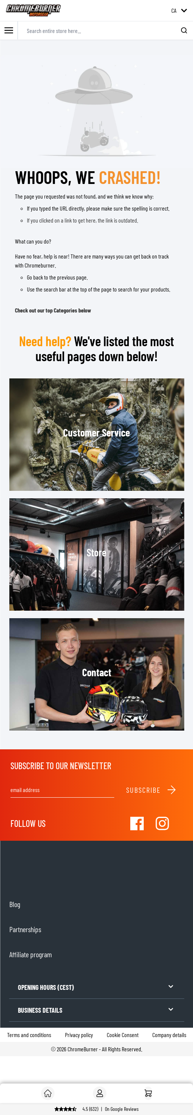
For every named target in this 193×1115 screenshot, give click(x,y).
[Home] (148, 1093)
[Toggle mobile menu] (9, 30)
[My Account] (99, 1093)
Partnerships (25, 929)
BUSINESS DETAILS (96, 1009)
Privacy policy (79, 1034)
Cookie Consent (122, 1034)
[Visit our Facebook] (137, 823)
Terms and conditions (29, 1034)
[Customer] (48, 1093)
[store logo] (33, 10)
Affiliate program (30, 954)
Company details (169, 1034)
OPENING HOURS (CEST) (96, 986)
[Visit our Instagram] (162, 823)
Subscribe (151, 789)
